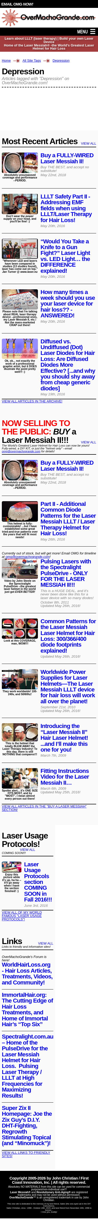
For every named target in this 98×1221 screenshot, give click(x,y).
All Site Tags (31, 60)
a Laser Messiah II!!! (39, 431)
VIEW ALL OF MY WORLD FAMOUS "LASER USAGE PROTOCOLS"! (22, 915)
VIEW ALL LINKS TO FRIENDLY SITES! (26, 1154)
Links (12, 941)
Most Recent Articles (40, 141)
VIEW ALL (88, 143)
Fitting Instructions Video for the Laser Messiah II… (65, 777)
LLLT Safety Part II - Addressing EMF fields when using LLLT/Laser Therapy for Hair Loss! (66, 208)
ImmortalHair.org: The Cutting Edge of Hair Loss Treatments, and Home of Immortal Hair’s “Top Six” (27, 1010)
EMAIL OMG (17, 4)
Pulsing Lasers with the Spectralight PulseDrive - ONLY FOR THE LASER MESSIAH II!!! (66, 573)
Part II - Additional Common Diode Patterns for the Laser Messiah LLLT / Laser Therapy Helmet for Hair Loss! (68, 519)
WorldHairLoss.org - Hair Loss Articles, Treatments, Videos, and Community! (27, 973)
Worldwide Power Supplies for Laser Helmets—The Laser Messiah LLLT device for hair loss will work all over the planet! (68, 687)
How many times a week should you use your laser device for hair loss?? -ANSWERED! (68, 304)
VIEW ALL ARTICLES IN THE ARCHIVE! (32, 401)
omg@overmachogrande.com (21, 451)
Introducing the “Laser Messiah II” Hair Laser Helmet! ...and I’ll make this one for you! (65, 738)
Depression (61, 60)
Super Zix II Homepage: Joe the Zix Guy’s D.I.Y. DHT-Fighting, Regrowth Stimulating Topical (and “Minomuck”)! (27, 1125)
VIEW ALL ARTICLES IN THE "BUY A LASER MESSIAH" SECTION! (44, 808)
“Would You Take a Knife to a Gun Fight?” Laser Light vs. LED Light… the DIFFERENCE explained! (65, 256)
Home (6, 60)
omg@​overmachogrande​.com (27, 557)
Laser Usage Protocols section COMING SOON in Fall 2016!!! (38, 882)
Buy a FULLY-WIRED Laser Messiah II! (67, 158)
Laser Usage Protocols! (25, 840)
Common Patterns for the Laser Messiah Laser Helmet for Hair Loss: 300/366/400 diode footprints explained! (68, 636)
